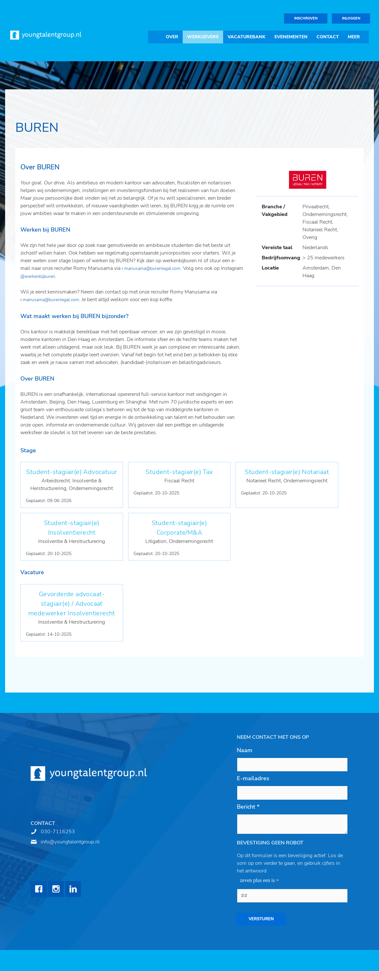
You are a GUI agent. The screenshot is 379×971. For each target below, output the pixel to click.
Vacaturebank (247, 37)
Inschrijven (305, 18)
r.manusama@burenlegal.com (151, 268)
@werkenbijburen (37, 276)
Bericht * (248, 807)
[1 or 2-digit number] (292, 896)
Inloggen (351, 18)
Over (172, 37)
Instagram (56, 889)
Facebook (39, 889)
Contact (328, 37)
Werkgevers (203, 37)
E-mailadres (253, 778)
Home (154, 37)
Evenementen (291, 37)
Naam (244, 750)
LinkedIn (73, 889)
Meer (354, 37)
